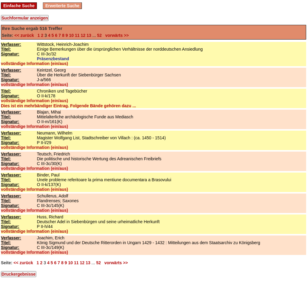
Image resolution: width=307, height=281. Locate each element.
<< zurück (25, 35)
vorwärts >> (116, 35)
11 (77, 35)
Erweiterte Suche (62, 5)
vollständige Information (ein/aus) (34, 63)
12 (83, 35)
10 (71, 35)
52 (99, 35)
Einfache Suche (18, 5)
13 (89, 35)
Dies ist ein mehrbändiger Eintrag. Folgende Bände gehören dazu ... (68, 105)
